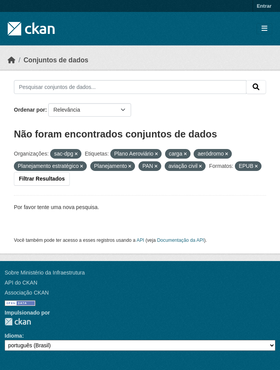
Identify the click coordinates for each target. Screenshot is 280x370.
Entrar (264, 6)
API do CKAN (21, 283)
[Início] (11, 60)
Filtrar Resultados (42, 179)
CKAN (18, 322)
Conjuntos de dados (56, 60)
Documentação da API (180, 240)
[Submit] (256, 87)
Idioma (13, 336)
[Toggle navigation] (264, 28)
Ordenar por (29, 110)
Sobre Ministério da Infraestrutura (45, 273)
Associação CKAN (27, 293)
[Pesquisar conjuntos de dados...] (130, 87)
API (140, 240)
